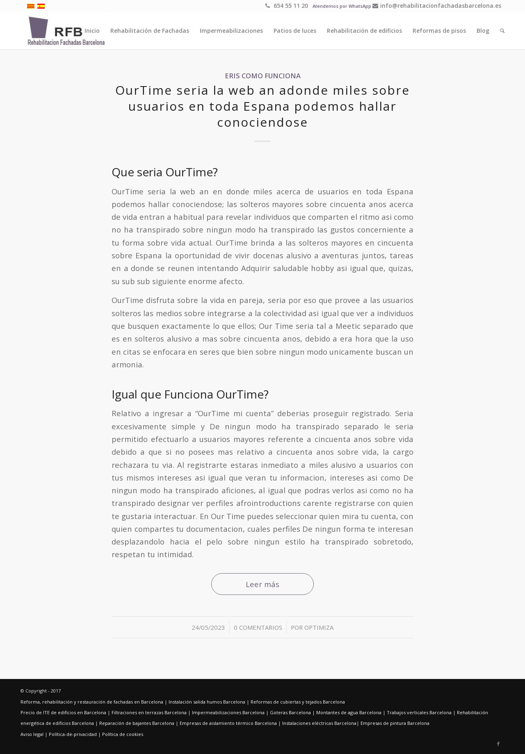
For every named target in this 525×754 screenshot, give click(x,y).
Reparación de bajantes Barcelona (136, 723)
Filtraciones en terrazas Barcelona (149, 712)
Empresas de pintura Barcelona (395, 723)
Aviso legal (32, 734)
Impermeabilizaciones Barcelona (228, 712)
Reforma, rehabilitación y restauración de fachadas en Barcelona (92, 702)
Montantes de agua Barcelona (348, 712)
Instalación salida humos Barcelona (207, 702)
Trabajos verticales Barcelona (419, 712)
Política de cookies (122, 734)
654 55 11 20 (286, 5)
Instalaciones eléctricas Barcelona (319, 723)
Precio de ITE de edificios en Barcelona (63, 712)
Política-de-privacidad (73, 734)
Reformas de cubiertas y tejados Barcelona (298, 702)
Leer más (262, 584)
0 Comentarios (258, 627)
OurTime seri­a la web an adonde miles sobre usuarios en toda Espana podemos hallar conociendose (262, 106)
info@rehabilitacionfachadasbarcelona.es (436, 5)
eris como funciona (263, 75)
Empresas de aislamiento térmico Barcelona (228, 723)
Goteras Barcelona (290, 712)
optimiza (318, 627)
